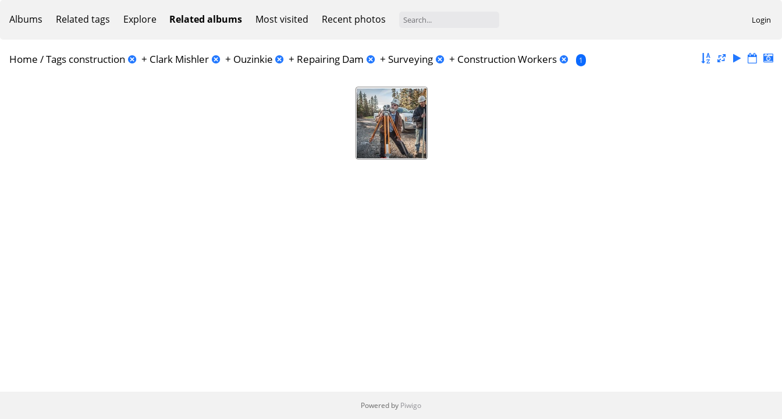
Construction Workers (507, 59)
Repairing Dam (330, 59)
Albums (25, 19)
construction (97, 59)
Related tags (83, 19)
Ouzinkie (253, 59)
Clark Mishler (179, 59)
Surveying (410, 59)
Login (761, 20)
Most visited (281, 19)
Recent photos (354, 19)
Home (23, 59)
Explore (140, 19)
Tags (56, 59)
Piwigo (410, 405)
